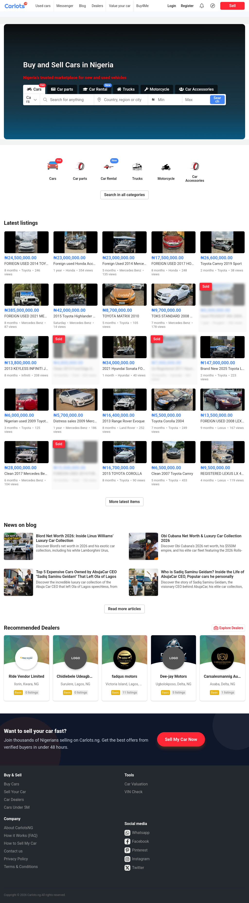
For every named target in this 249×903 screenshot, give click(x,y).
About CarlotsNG (18, 827)
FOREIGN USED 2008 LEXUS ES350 (222, 421)
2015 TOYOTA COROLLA (122, 473)
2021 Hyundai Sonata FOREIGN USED (124, 368)
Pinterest (136, 850)
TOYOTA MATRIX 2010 (120, 316)
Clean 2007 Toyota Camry (172, 473)
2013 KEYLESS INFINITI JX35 (26, 368)
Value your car (119, 6)
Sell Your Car (15, 792)
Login (172, 6)
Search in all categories (124, 194)
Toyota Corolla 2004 (167, 421)
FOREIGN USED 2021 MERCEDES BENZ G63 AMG (26, 316)
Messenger (64, 6)
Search (217, 100)
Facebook (136, 841)
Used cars (43, 6)
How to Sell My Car (20, 843)
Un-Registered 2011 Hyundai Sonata (173, 368)
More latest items (124, 501)
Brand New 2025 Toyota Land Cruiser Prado (222, 368)
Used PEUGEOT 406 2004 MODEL (222, 316)
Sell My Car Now (181, 739)
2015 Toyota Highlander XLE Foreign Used (75, 316)
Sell (232, 5)
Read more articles (124, 609)
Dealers (97, 6)
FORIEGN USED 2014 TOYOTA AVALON (26, 263)
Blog (82, 6)
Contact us (13, 851)
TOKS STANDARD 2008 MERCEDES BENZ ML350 (173, 316)
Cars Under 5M (17, 807)
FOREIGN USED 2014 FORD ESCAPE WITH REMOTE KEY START (75, 473)
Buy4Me (142, 6)
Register (187, 6)
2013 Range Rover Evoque (123, 421)
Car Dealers (14, 799)
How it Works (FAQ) (20, 835)
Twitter (134, 868)
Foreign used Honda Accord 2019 (75, 263)
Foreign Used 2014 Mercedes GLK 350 (124, 263)
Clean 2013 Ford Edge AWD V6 (75, 368)
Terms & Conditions (21, 866)
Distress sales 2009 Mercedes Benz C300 (75, 421)
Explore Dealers (228, 628)
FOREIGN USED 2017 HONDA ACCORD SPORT (173, 263)
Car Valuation (136, 784)
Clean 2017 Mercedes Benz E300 (26, 473)
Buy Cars (11, 784)
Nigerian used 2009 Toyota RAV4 (26, 421)
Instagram (137, 859)
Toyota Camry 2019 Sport (221, 263)
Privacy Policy (16, 859)
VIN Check (133, 792)
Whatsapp (137, 833)
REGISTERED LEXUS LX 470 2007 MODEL (222, 473)
